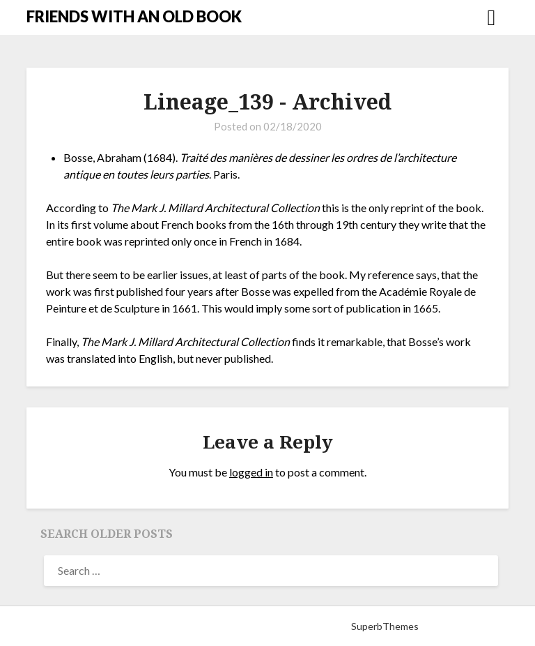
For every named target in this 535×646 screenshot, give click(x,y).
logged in (251, 472)
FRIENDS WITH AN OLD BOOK (134, 16)
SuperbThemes (385, 626)
